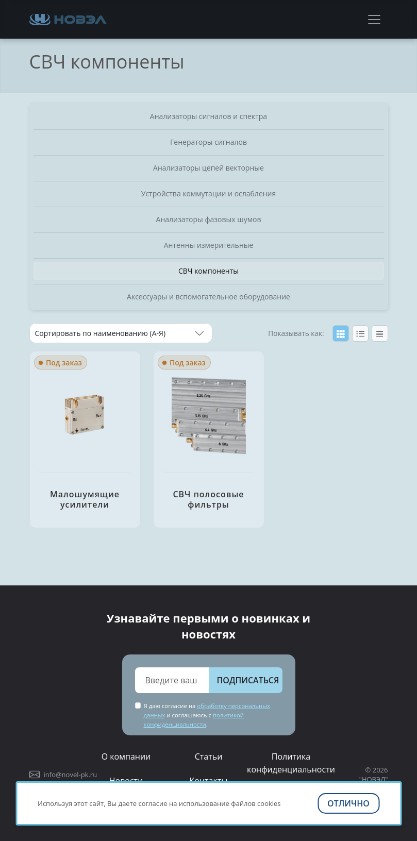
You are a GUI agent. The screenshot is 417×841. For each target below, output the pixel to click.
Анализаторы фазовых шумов (208, 219)
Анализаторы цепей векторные (208, 168)
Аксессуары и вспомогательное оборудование (208, 296)
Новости (126, 780)
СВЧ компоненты (208, 271)
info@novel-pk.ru (70, 774)
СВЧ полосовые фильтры (208, 499)
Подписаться (248, 680)
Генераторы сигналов (208, 142)
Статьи (209, 756)
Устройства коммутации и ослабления (208, 193)
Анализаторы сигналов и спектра (208, 116)
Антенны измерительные (209, 245)
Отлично (348, 803)
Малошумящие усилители (85, 499)
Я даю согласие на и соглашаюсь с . (207, 715)
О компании (126, 756)
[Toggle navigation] (374, 19)
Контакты (208, 780)
